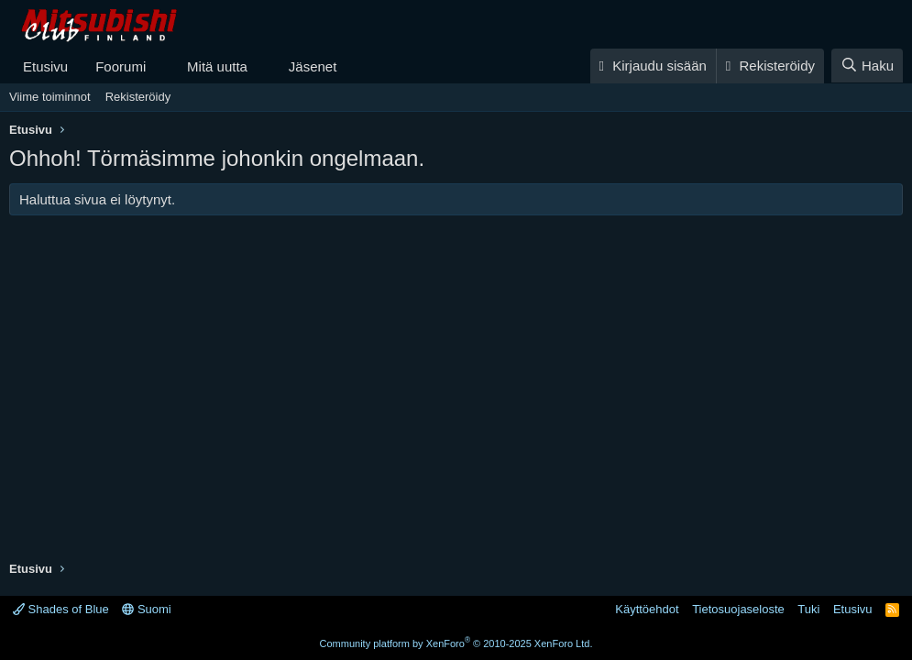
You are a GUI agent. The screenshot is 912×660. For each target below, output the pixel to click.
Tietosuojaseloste (738, 609)
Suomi (146, 609)
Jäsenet (313, 66)
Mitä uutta (217, 66)
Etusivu (45, 66)
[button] (160, 66)
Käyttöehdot (646, 609)
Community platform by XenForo (456, 643)
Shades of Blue (61, 609)
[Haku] (867, 65)
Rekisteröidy (138, 97)
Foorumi (120, 66)
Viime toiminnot (50, 97)
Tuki (808, 609)
